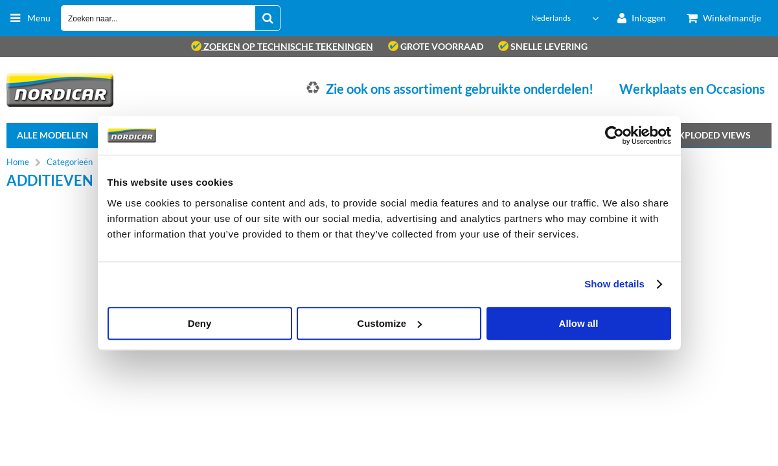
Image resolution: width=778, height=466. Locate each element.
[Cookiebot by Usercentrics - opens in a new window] (614, 135)
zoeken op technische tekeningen (282, 46)
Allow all (579, 323)
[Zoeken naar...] (267, 18)
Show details (614, 283)
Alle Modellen (52, 134)
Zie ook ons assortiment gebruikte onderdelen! (459, 88)
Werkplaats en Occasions (692, 88)
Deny (200, 323)
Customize (389, 323)
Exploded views (712, 134)
